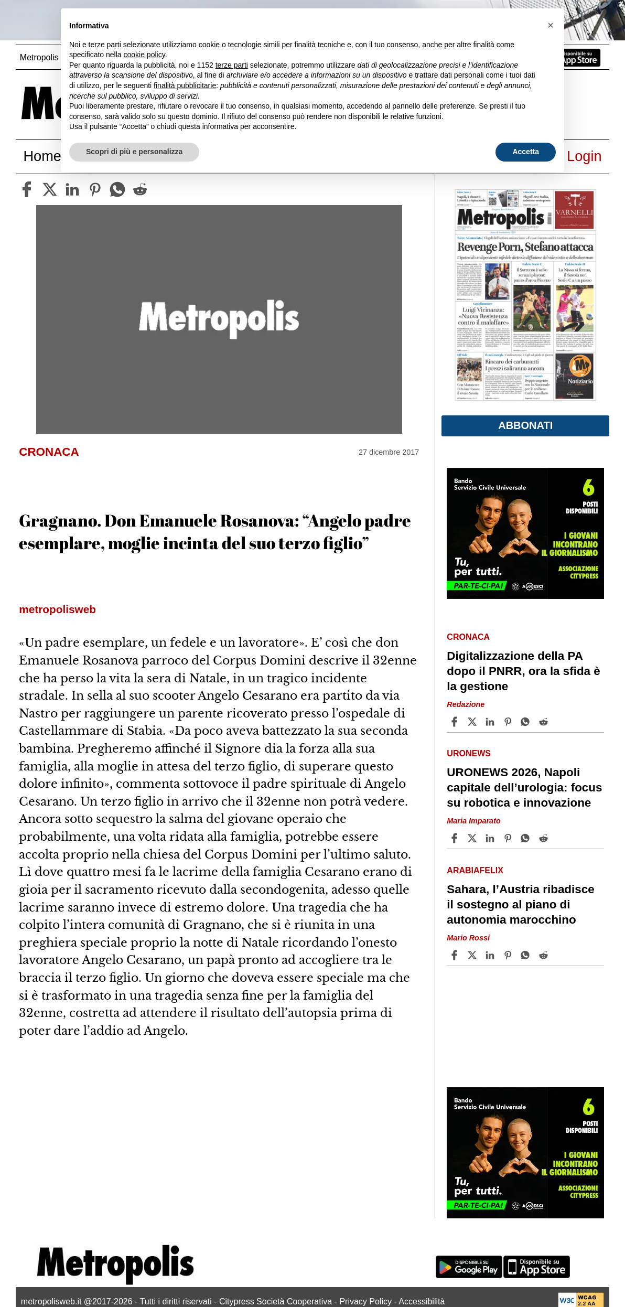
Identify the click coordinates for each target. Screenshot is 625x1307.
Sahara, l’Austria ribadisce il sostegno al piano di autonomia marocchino (520, 904)
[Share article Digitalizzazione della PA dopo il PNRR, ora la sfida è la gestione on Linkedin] (491, 721)
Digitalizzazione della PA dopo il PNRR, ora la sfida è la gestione (523, 671)
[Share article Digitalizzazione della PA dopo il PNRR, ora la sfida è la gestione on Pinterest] (509, 721)
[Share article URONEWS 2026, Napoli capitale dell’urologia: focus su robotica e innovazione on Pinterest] (509, 838)
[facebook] (26, 189)
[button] (550, 25)
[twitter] (49, 189)
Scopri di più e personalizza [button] (134, 151)
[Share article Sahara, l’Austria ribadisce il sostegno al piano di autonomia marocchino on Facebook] (455, 955)
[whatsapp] (117, 189)
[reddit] (140, 189)
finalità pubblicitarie (185, 85)
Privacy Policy (365, 1301)
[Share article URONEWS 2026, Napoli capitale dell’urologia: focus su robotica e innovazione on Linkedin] (491, 838)
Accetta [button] (525, 151)
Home (42, 156)
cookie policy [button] (144, 54)
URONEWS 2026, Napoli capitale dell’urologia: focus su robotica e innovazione (524, 787)
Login (584, 156)
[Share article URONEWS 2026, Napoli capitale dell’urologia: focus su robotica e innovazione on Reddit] (544, 838)
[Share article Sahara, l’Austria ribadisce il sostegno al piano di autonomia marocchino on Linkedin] (491, 955)
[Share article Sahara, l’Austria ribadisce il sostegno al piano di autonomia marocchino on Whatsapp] (527, 955)
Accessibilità (421, 1301)
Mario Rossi (468, 938)
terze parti (231, 65)
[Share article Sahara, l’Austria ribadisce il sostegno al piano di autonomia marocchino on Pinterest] (509, 955)
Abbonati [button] (525, 425)
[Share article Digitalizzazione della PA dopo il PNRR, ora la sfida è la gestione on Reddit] (544, 721)
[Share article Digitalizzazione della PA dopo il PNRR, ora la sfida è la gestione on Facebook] (455, 721)
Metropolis (39, 57)
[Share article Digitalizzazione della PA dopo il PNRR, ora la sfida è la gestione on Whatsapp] (527, 721)
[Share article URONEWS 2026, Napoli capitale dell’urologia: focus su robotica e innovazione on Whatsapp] (527, 838)
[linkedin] (72, 189)
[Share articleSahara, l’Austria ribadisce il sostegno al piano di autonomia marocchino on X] (473, 955)
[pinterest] (94, 189)
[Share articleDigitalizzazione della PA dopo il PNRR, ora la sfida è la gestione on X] (473, 721)
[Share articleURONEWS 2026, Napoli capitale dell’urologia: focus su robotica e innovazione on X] (473, 838)
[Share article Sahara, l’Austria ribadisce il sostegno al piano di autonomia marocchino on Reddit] (544, 955)
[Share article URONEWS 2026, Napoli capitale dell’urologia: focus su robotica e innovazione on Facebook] (455, 838)
